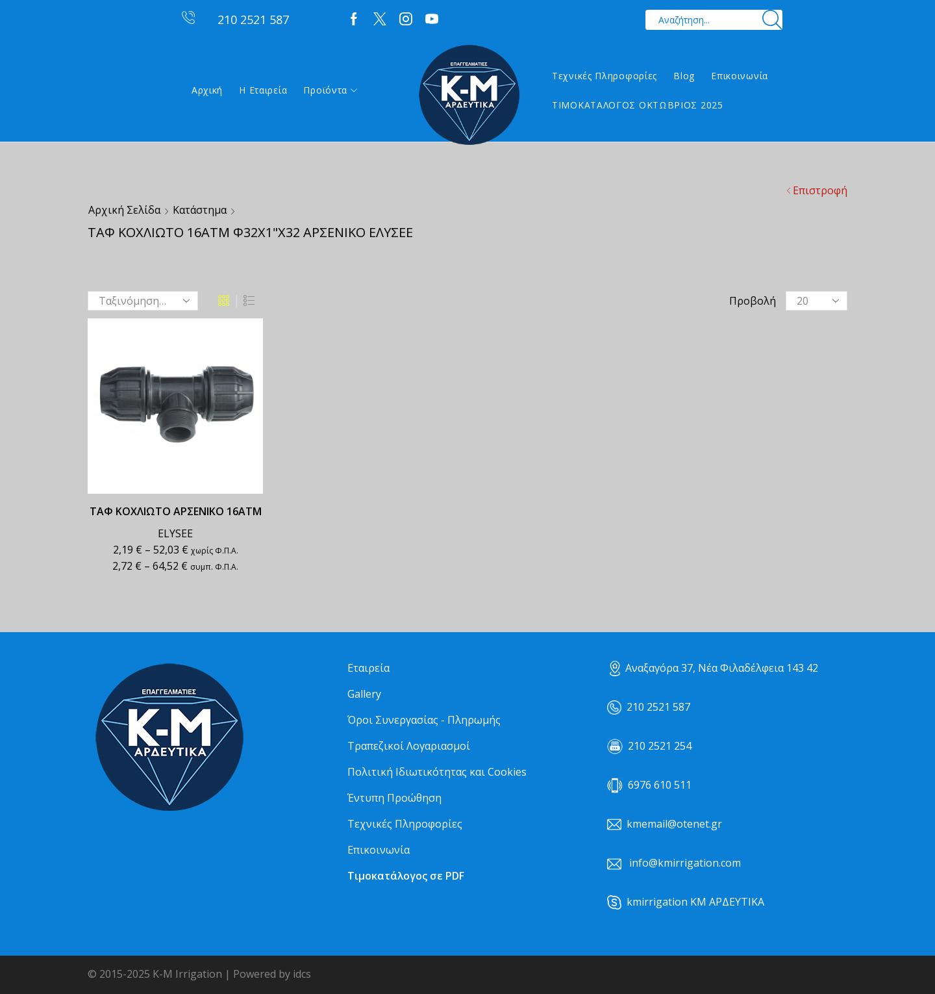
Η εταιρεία (263, 90)
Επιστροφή (820, 190)
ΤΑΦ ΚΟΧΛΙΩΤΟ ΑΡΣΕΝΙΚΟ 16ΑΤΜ (176, 511)
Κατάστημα (200, 210)
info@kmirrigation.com (685, 863)
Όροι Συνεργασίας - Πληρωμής (424, 720)
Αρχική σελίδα (124, 210)
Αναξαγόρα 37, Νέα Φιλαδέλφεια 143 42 (714, 668)
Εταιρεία (368, 668)
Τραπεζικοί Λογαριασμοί (408, 746)
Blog (684, 76)
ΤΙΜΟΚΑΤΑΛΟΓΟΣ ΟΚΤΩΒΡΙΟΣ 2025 (637, 105)
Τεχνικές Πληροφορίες (604, 76)
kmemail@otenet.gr (674, 824)
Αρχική (207, 90)
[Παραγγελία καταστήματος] (143, 301)
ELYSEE (175, 533)
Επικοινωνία (739, 76)
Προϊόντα (330, 90)
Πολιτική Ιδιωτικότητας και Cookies (437, 772)
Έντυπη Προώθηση (394, 798)
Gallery (364, 694)
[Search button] (772, 20)
